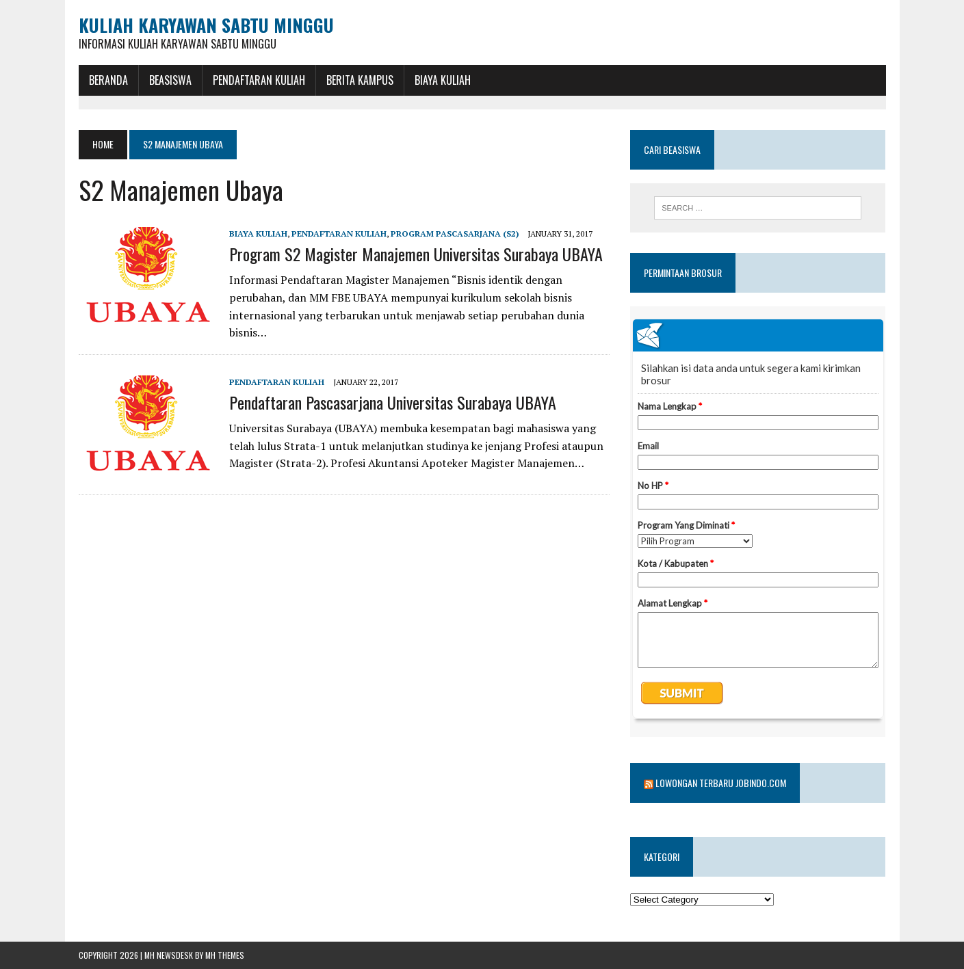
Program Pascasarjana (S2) (455, 233)
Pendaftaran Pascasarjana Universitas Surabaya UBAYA (392, 402)
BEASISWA (170, 80)
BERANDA (108, 80)
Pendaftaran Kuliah (259, 80)
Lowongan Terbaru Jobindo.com (720, 782)
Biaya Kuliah (443, 80)
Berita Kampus (359, 80)
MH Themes (224, 955)
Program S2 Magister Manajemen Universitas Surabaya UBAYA (416, 253)
